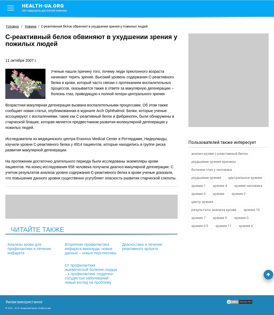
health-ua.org (48, 7)
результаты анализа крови (213, 210)
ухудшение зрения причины (213, 162)
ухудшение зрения (206, 178)
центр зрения (202, 202)
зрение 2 (238, 194)
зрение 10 (251, 210)
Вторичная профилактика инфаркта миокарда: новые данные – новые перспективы (90, 248)
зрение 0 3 (199, 226)
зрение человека (248, 186)
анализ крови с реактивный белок (219, 154)
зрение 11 (223, 226)
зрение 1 (198, 186)
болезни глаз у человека (211, 170)
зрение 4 (220, 186)
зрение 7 (198, 218)
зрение (218, 194)
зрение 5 (198, 194)
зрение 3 (220, 218)
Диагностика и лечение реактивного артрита (142, 246)
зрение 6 (246, 226)
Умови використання (23, 302)
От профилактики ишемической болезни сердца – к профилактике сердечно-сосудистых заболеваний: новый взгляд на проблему (91, 274)
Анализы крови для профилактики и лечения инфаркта (29, 248)
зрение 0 (241, 218)
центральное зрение (245, 178)
